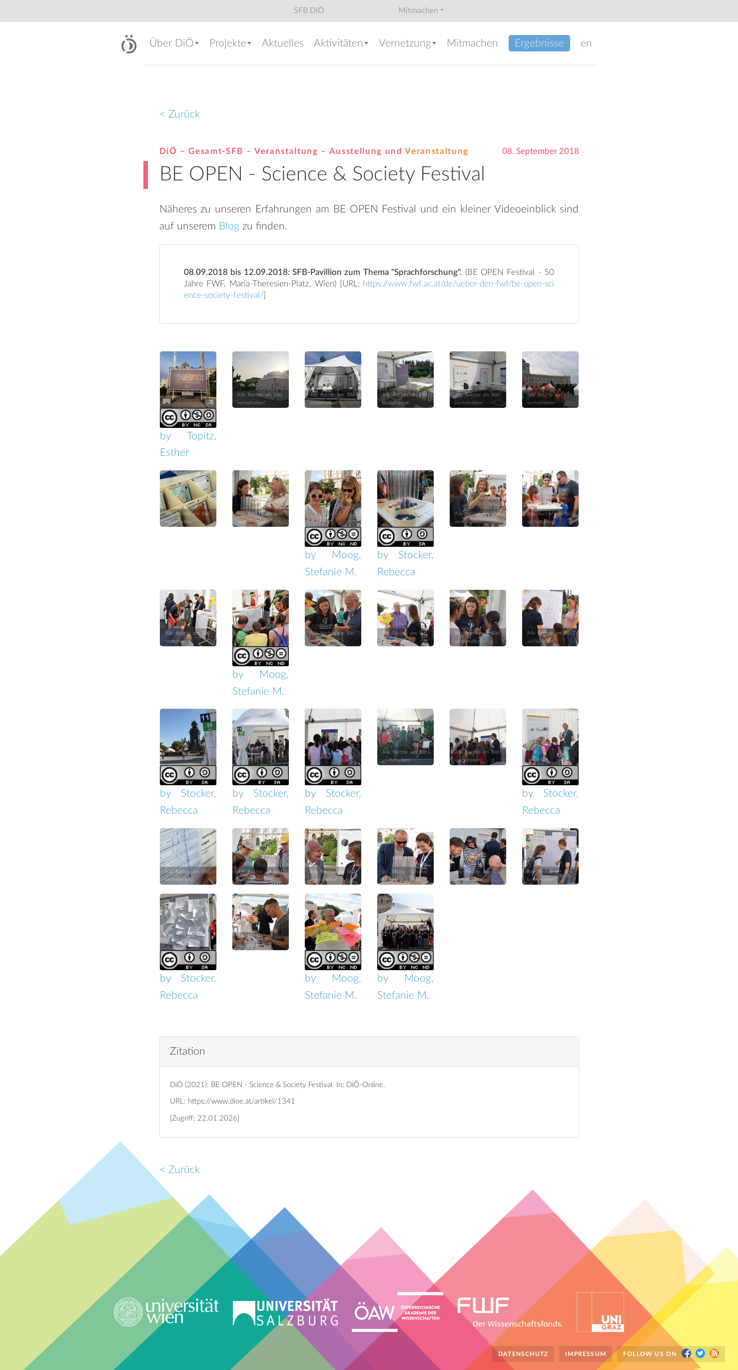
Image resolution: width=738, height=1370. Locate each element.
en (586, 43)
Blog (230, 226)
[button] (174, 44)
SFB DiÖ (309, 10)
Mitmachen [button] (418, 10)
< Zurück (179, 114)
